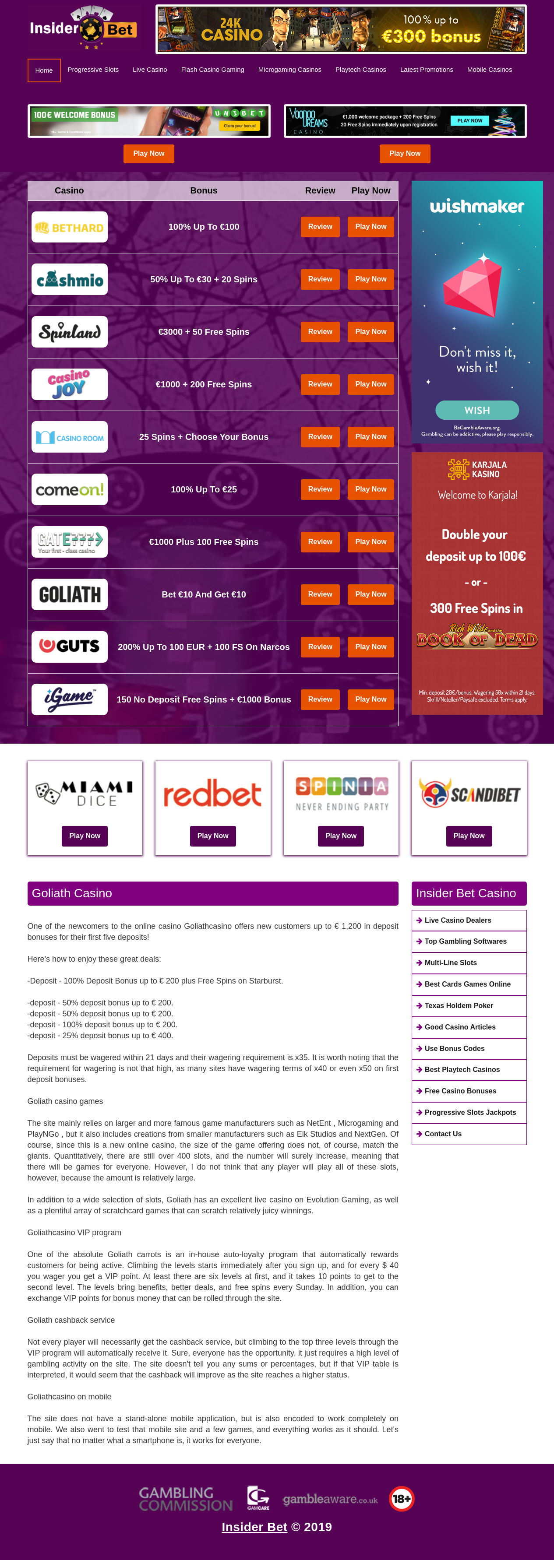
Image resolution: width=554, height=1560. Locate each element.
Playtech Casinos (360, 69)
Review (320, 226)
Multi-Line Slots (446, 962)
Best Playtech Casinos (458, 1069)
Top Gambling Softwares (461, 941)
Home (48, 70)
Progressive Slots (93, 69)
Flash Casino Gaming (212, 69)
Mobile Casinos (489, 69)
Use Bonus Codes (450, 1048)
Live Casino (150, 69)
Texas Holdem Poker (454, 1005)
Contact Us (439, 1134)
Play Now (148, 153)
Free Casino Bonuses (456, 1091)
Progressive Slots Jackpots (466, 1112)
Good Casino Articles (456, 1027)
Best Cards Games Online (463, 984)
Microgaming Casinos (289, 69)
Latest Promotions (426, 69)
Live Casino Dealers (453, 920)
